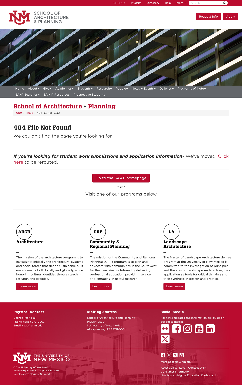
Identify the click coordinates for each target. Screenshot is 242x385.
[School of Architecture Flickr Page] (166, 331)
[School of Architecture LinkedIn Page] (211, 331)
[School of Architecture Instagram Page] (189, 331)
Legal (182, 367)
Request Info (208, 16)
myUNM (136, 3)
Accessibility (169, 367)
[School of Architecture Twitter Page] (166, 341)
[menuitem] (19, 89)
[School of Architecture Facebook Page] (177, 331)
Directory (153, 3)
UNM (19, 112)
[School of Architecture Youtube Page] (200, 331)
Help (168, 3)
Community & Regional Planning (110, 236)
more (181, 3)
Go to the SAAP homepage (121, 178)
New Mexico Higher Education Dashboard (188, 375)
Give (47, 89)
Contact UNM (197, 367)
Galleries (167, 89)
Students (84, 89)
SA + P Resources (56, 94)
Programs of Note (192, 89)
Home (19, 88)
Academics (64, 89)
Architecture (30, 236)
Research (104, 89)
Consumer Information (175, 371)
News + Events (144, 89)
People (122, 89)
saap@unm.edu (32, 325)
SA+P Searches (27, 95)
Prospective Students (89, 94)
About (33, 89)
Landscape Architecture (177, 236)
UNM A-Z (119, 3)
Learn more (28, 286)
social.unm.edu (181, 361)
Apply (230, 16)
